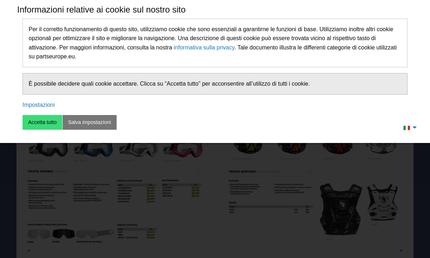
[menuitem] (408, 127)
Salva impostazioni (89, 122)
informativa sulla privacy (204, 47)
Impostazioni (39, 105)
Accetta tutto (42, 122)
